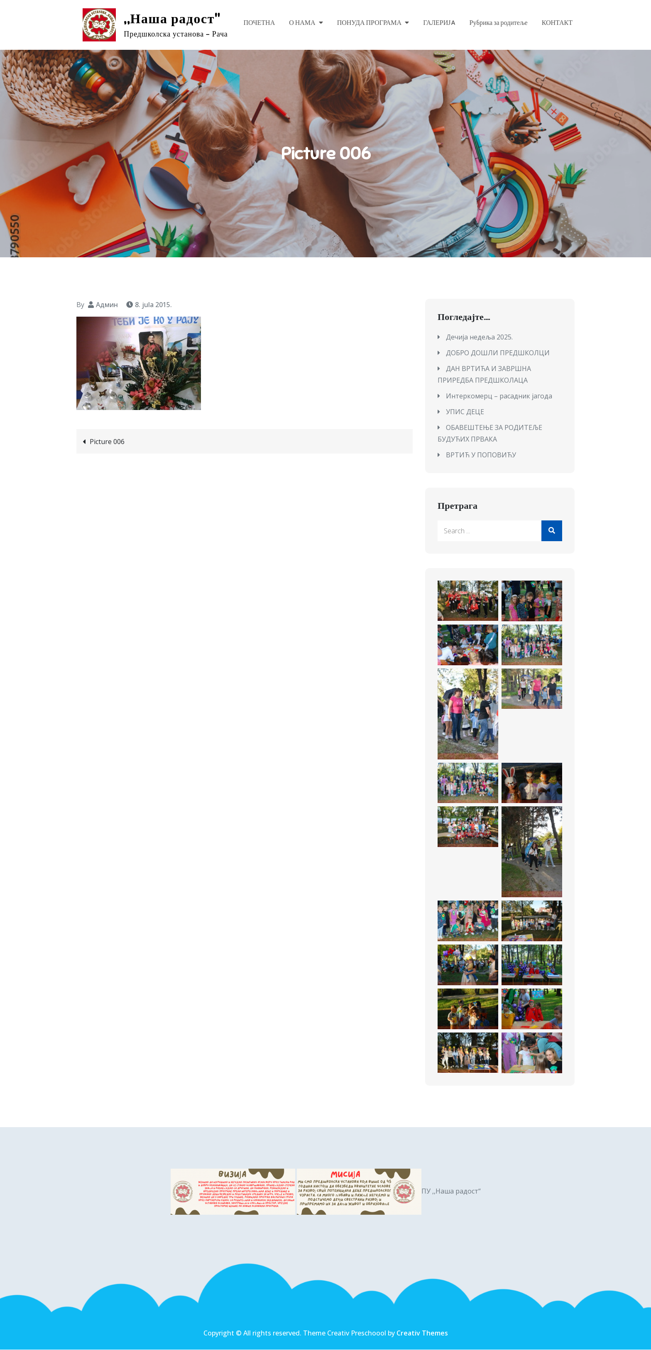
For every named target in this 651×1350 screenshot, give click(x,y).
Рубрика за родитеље (499, 23)
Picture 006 (107, 441)
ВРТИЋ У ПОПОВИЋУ (481, 455)
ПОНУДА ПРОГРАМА (369, 23)
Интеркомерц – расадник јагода (499, 396)
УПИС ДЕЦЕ (465, 412)
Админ (107, 304)
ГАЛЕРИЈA (439, 23)
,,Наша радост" (172, 18)
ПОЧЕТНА (259, 23)
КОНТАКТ (557, 23)
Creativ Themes (422, 1333)
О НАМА (302, 23)
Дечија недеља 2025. (479, 337)
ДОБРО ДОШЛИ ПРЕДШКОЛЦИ (498, 353)
